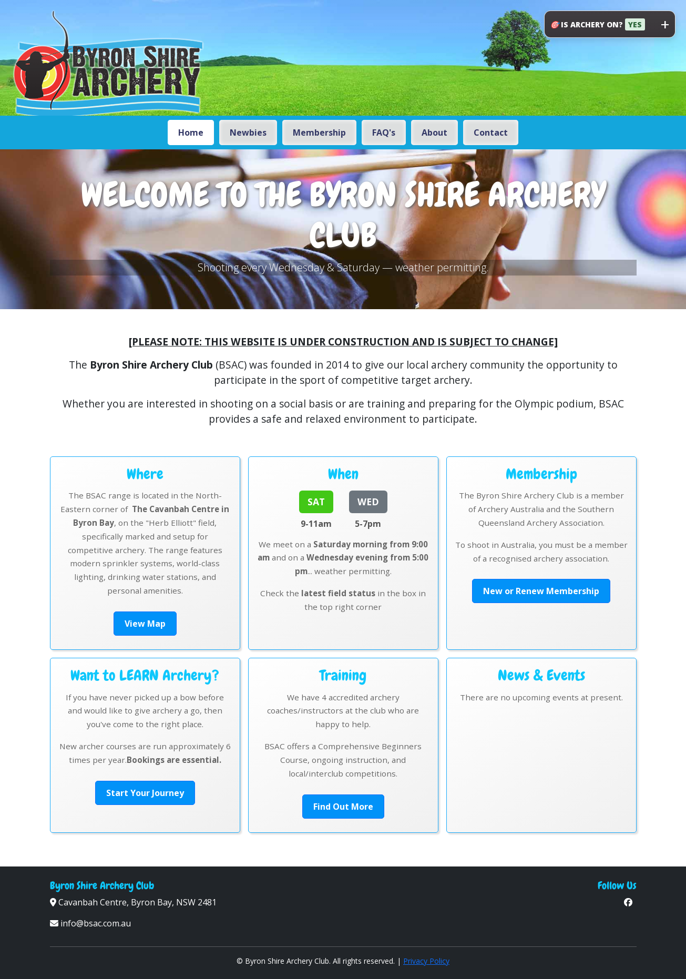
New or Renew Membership (541, 591)
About (434, 132)
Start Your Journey (145, 793)
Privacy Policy (426, 961)
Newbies (248, 132)
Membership (319, 132)
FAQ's (383, 132)
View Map (145, 623)
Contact (491, 132)
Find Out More (343, 806)
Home (190, 132)
